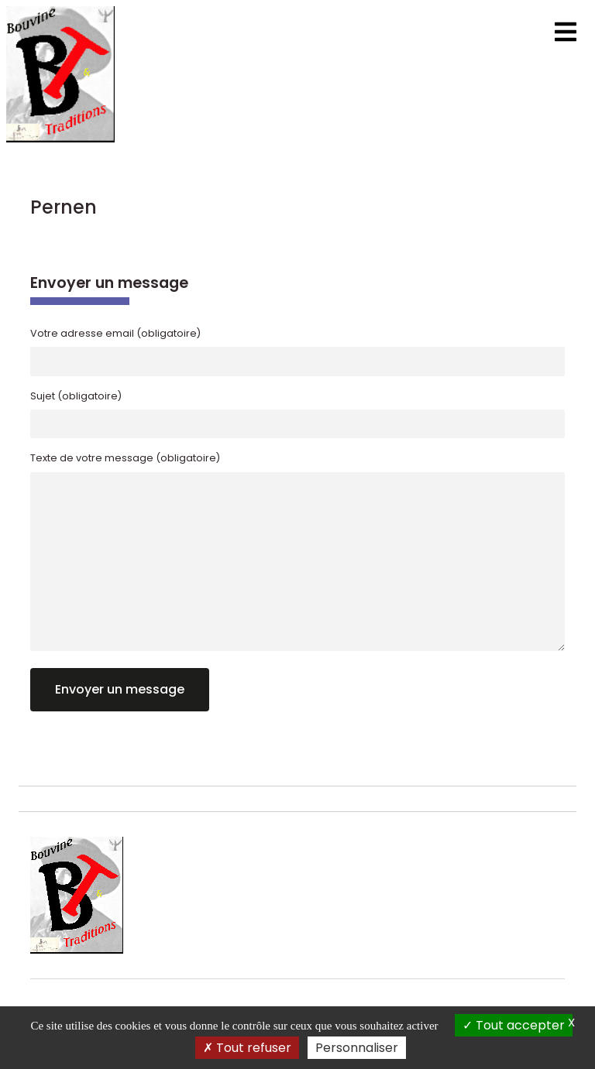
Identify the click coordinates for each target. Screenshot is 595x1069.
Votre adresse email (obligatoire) (115, 333)
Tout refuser (247, 1048)
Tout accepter (514, 1025)
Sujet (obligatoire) (76, 396)
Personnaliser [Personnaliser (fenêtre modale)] (356, 1048)
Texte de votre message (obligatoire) (125, 457)
